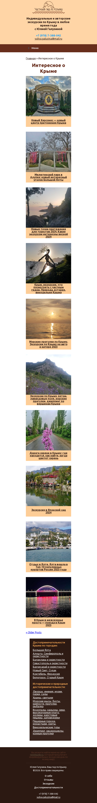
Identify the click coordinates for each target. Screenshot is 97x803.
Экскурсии (48, 783)
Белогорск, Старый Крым (48, 677)
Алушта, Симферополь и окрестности (48, 655)
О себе (48, 776)
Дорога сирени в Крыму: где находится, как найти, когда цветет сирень (48, 456)
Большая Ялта (42, 650)
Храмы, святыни (43, 697)
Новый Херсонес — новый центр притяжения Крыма (48, 121)
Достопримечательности (48, 787)
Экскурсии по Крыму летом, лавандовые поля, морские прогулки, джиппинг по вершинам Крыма (48, 400)
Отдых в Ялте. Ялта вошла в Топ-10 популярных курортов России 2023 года (48, 567)
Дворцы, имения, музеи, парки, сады (48, 693)
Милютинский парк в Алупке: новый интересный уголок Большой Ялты (48, 177)
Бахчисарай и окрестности (49, 666)
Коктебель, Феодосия (46, 673)
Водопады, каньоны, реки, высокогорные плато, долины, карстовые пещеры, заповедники (49, 713)
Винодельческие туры (46, 727)
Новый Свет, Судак (44, 670)
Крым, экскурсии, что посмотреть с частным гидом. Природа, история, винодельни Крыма (48, 288)
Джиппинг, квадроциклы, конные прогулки (48, 732)
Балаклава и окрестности (49, 659)
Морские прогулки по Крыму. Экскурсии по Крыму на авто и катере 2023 (48, 344)
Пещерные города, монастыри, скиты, (44, 722)
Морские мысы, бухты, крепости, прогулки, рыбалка (47, 704)
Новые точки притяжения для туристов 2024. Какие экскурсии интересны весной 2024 (48, 233)
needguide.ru (36, 754)
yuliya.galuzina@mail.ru (48, 38)
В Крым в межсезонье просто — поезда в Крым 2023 (48, 623)
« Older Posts (34, 632)
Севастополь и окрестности (50, 663)
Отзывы (48, 779)
